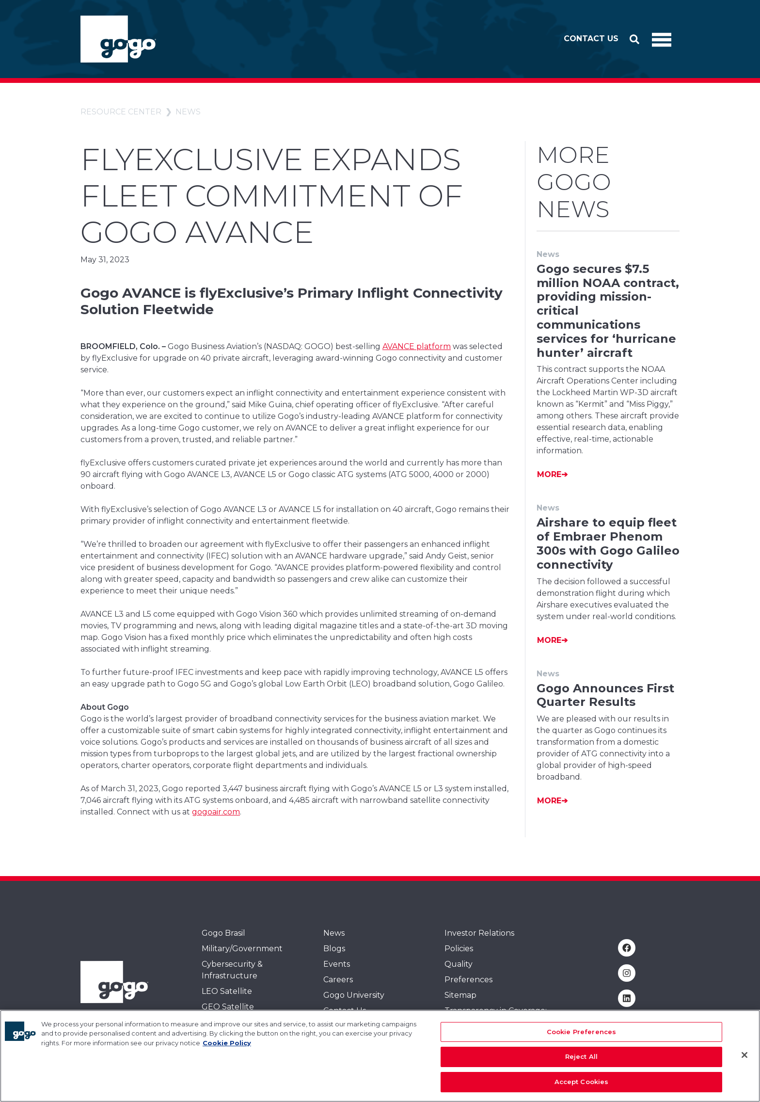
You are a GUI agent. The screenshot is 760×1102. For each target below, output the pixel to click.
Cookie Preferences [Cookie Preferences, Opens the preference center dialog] (581, 1038)
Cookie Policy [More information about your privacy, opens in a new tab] (227, 1049)
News (188, 111)
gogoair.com (216, 811)
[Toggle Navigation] (662, 39)
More (549, 474)
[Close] (744, 1061)
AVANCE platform (416, 346)
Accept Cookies (581, 1088)
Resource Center (120, 111)
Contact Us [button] (591, 38)
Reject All (581, 1063)
